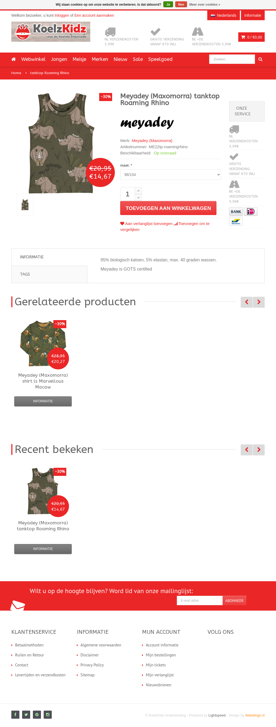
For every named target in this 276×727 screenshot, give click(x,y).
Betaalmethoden (29, 645)
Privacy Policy (92, 664)
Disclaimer (90, 654)
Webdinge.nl (255, 715)
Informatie (32, 257)
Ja (168, 4)
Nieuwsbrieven (158, 684)
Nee (181, 4)
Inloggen (62, 15)
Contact (21, 664)
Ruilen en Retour (29, 654)
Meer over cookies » (204, 4)
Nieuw (120, 59)
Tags (25, 274)
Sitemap (88, 674)
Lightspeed (217, 715)
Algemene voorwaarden (101, 645)
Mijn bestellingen (161, 654)
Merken (100, 59)
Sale (138, 59)
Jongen (59, 59)
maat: (126, 165)
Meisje (79, 59)
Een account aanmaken (94, 15)
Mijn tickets (156, 664)
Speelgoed (160, 59)
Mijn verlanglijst (160, 674)
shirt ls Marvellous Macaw (43, 381)
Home (16, 73)
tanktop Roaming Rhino (49, 73)
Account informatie (162, 645)
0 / (251, 37)
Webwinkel (33, 59)
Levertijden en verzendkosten (40, 674)
